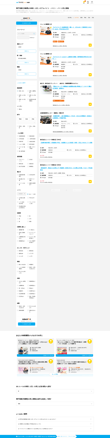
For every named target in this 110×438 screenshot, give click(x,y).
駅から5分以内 (22, 264)
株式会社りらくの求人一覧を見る (60, 45)
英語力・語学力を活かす (22, 307)
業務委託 (31, 166)
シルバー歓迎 (22, 144)
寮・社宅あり (22, 288)
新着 (81, 17)
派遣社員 (31, 163)
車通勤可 (31, 264)
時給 (20, 119)
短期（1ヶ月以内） (22, 96)
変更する (27, 51)
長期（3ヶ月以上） (22, 100)
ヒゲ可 (30, 256)
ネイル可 (21, 256)
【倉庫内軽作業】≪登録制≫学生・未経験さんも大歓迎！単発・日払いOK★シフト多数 (66, 142)
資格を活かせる (32, 311)
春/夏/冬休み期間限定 (32, 100)
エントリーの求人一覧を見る (46, 157)
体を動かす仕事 (22, 179)
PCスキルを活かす (32, 307)
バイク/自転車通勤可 (22, 268)
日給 (26, 119)
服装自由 (21, 253)
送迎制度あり (32, 285)
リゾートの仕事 (22, 184)
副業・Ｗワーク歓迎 (32, 147)
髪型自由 (31, 250)
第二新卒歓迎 (22, 151)
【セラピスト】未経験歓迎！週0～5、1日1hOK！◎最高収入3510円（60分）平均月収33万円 (71, 28)
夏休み (20, 109)
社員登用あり (32, 293)
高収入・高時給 (22, 127)
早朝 (20, 216)
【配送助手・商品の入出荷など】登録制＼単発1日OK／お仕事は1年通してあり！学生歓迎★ (66, 169)
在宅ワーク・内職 (32, 179)
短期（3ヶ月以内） (32, 96)
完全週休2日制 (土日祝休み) (22, 207)
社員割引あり (32, 291)
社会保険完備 (22, 293)
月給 (33, 119)
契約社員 (21, 163)
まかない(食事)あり (22, 282)
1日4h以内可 (32, 174)
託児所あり (21, 296)
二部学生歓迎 (32, 138)
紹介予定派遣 (22, 166)
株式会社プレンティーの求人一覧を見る (61, 105)
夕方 (30, 218)
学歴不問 (21, 141)
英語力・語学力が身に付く (32, 268)
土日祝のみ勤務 (22, 198)
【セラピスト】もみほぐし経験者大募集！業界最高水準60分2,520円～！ (72, 58)
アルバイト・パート (22, 160)
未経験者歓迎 (22, 136)
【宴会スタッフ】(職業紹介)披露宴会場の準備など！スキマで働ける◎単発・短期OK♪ (72, 87)
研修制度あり (32, 281)
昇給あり (31, 288)
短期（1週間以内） (32, 91)
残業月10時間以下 (32, 184)
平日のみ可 (31, 197)
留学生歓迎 (31, 144)
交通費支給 (21, 285)
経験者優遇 (21, 310)
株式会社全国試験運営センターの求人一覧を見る (63, 131)
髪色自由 (21, 250)
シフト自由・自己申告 (22, 202)
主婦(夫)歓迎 (32, 141)
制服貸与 (21, 291)
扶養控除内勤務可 (22, 175)
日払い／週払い (32, 127)
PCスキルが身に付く (22, 272)
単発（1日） (22, 91)
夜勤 (30, 221)
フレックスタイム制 (32, 202)
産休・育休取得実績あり (32, 297)
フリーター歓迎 (22, 147)
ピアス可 (31, 253)
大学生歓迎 (21, 138)
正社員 (30, 159)
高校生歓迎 (31, 136)
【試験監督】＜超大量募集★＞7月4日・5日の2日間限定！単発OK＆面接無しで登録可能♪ (72, 117)
